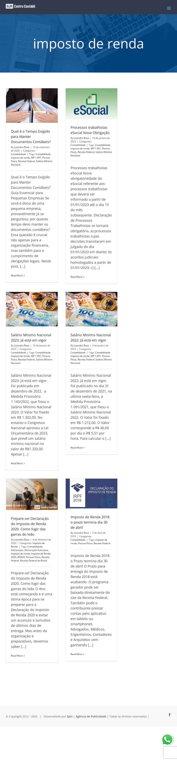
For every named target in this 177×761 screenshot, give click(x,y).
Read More (17, 275)
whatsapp (167, 736)
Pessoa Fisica (33, 557)
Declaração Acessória (36, 550)
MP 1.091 (36, 157)
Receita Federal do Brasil (33, 560)
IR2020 (21, 557)
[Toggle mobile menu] (169, 8)
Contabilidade (18, 154)
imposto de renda (20, 157)
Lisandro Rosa (21, 147)
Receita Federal (26, 161)
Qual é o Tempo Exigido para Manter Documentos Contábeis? (31, 136)
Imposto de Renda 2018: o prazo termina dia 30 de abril (90, 522)
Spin (70, 716)
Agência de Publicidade (91, 716)
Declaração (17, 550)
